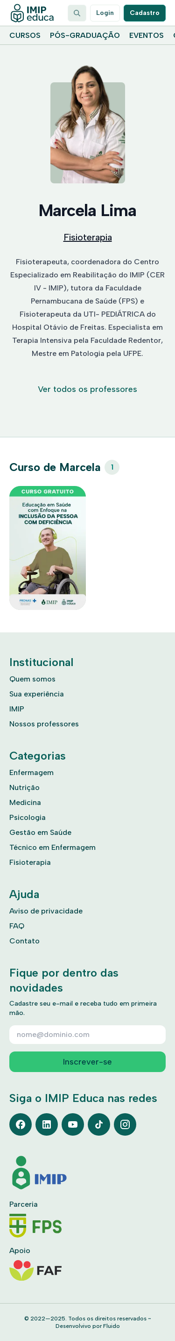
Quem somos (32, 678)
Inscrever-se (87, 1062)
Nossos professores (44, 723)
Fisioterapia (87, 237)
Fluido (111, 1326)
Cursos (25, 35)
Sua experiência (36, 693)
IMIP (16, 708)
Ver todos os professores (87, 389)
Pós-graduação (85, 35)
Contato (24, 940)
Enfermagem (31, 772)
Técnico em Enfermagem (52, 847)
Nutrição (24, 787)
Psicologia (27, 817)
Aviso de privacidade (46, 910)
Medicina (25, 802)
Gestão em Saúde (40, 832)
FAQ (16, 925)
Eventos (146, 35)
